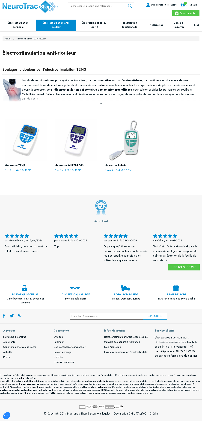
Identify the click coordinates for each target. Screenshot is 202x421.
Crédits (154, 414)
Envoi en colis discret (76, 294)
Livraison (58, 337)
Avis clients (9, 342)
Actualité (7, 352)
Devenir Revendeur (64, 362)
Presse (7, 357)
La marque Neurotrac (14, 337)
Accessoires (156, 25)
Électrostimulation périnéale (18, 25)
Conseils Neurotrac (178, 25)
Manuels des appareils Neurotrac (122, 342)
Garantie (58, 357)
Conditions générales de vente (19, 347)
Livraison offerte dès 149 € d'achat (176, 294)
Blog (196, 25)
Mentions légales (100, 414)
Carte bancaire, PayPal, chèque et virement (25, 296)
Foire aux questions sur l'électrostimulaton (126, 352)
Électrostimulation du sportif (94, 25)
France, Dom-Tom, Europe (126, 294)
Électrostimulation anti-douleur (56, 25)
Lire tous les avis (184, 267)
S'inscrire (155, 316)
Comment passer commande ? (70, 347)
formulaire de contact (184, 356)
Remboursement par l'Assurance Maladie (126, 337)
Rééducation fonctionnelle (129, 25)
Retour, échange (62, 352)
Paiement (58, 342)
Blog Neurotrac (112, 347)
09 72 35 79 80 (185, 351)
